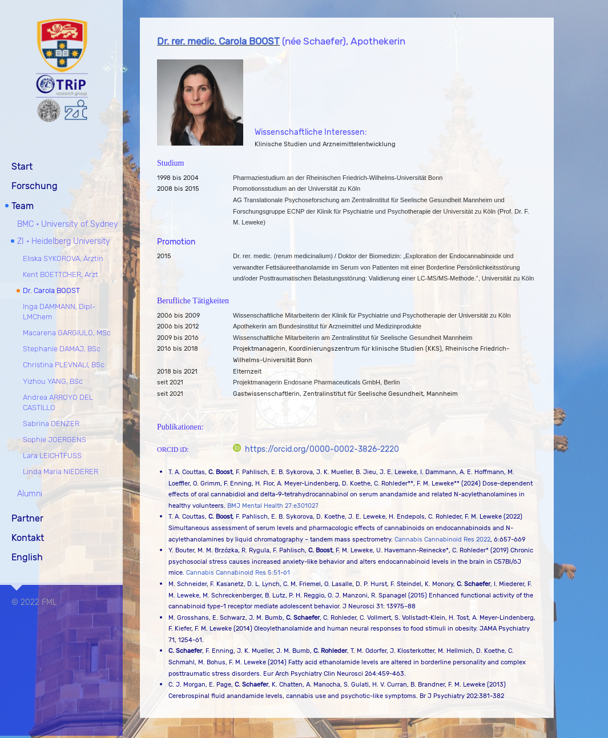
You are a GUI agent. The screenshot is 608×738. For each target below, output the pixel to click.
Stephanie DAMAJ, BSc (61, 348)
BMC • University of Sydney (67, 223)
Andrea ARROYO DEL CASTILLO (58, 401)
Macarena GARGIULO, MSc (67, 332)
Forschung (34, 185)
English (27, 556)
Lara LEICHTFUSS (52, 455)
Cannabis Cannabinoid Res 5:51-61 (238, 573)
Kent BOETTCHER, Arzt (60, 273)
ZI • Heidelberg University (63, 241)
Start (22, 165)
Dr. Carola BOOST (51, 289)
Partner (27, 517)
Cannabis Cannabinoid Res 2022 (442, 539)
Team (22, 204)
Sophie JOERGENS (54, 438)
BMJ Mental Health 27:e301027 (273, 506)
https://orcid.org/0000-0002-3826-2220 (316, 449)
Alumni (29, 493)
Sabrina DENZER (51, 422)
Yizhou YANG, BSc (53, 380)
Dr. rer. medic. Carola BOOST (218, 41)
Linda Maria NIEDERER (60, 471)
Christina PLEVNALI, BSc (63, 364)
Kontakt (27, 536)
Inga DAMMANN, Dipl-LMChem (59, 310)
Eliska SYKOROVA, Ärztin (63, 257)
